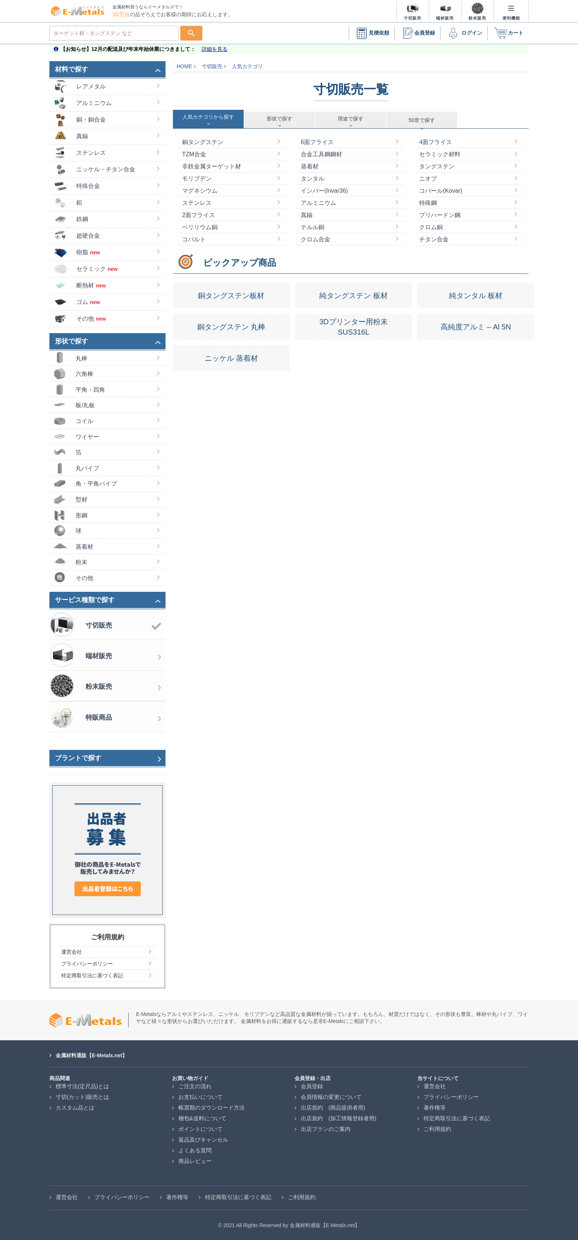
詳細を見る (214, 49)
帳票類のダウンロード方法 (211, 1107)
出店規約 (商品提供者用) (333, 1107)
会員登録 (417, 33)
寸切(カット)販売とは (82, 1097)
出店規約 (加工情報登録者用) (338, 1118)
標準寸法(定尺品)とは (82, 1086)
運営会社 (435, 1086)
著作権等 (435, 1107)
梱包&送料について (202, 1118)
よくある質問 (195, 1150)
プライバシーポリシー (451, 1097)
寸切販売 (212, 66)
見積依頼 (371, 33)
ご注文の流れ (195, 1086)
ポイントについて (200, 1129)
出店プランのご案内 (326, 1129)
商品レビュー (195, 1161)
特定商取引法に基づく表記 (457, 1118)
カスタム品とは (75, 1107)
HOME (184, 66)
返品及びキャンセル (203, 1139)
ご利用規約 (437, 1129)
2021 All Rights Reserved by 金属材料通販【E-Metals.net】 (291, 1225)
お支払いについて (200, 1097)
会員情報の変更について (331, 1097)
